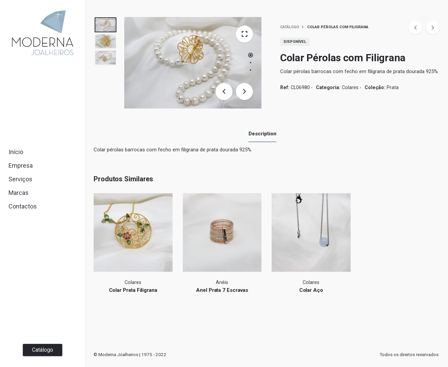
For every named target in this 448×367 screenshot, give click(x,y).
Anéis (222, 282)
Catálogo (42, 350)
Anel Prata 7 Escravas (222, 290)
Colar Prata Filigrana (133, 290)
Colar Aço (311, 290)
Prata (393, 87)
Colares (350, 87)
